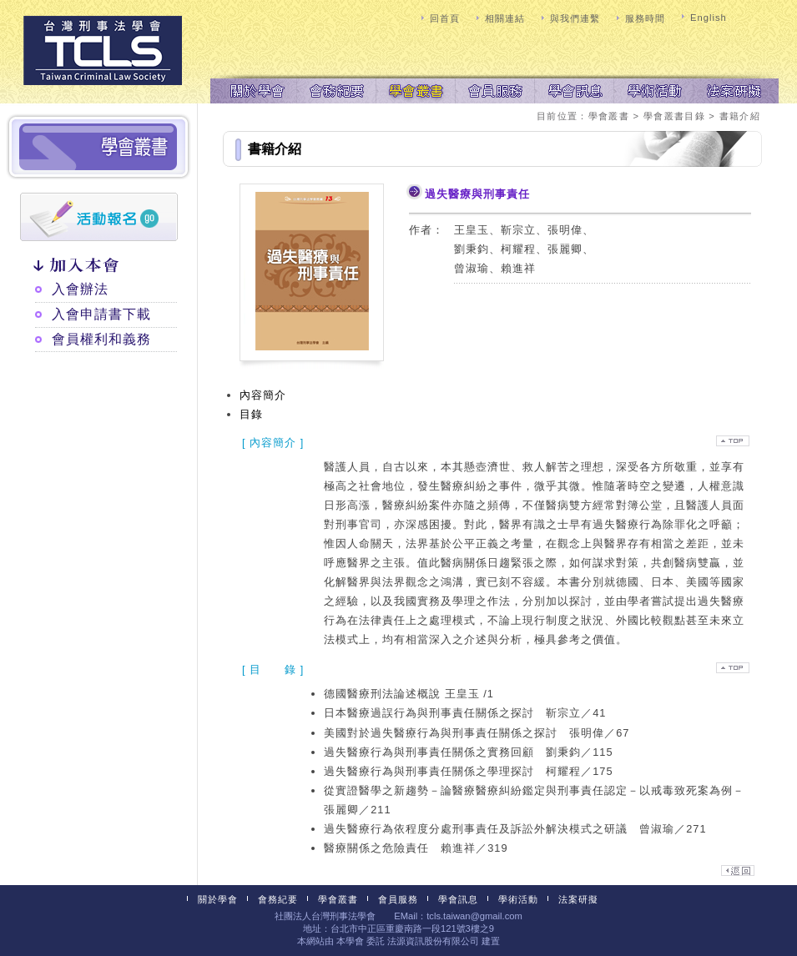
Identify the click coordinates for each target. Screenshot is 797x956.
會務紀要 (336, 89)
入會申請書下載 (101, 314)
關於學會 (256, 89)
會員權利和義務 (101, 339)
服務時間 (645, 18)
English (708, 18)
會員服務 (494, 89)
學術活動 (653, 89)
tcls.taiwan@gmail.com (474, 916)
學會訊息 (573, 89)
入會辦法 (80, 289)
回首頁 (445, 18)
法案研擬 (732, 89)
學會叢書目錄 (674, 116)
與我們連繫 (575, 18)
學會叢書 (415, 89)
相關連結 (505, 18)
